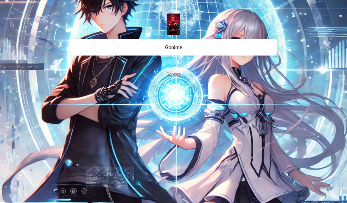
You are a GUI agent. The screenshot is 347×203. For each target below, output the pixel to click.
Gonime (174, 74)
